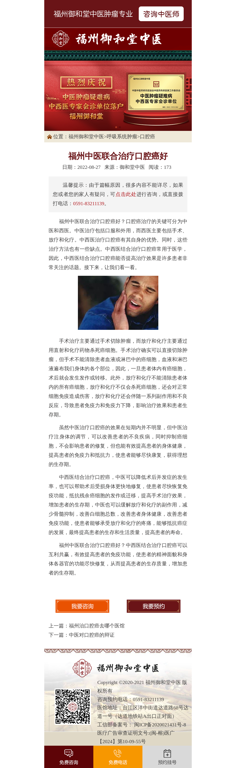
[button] (116, 127)
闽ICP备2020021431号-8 (160, 725)
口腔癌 (147, 136)
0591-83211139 (88, 203)
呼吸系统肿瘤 (122, 136)
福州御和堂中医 (86, 136)
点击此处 (125, 194)
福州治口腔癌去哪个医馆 (97, 626)
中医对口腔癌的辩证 (92, 635)
